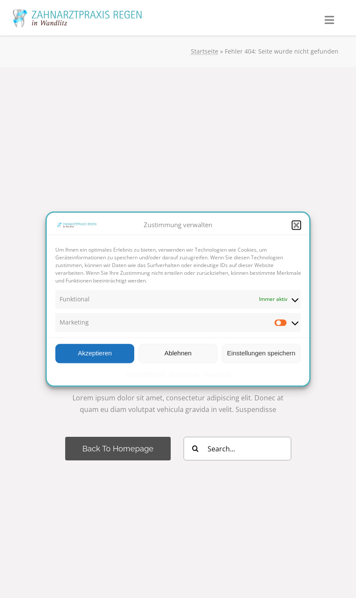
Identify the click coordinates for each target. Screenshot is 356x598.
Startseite (204, 51)
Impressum (217, 373)
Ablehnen (177, 353)
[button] (296, 225)
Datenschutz (184, 373)
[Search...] (237, 448)
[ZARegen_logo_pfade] (77, 12)
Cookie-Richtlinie (145, 373)
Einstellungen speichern (261, 353)
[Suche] (195, 448)
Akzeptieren (95, 353)
